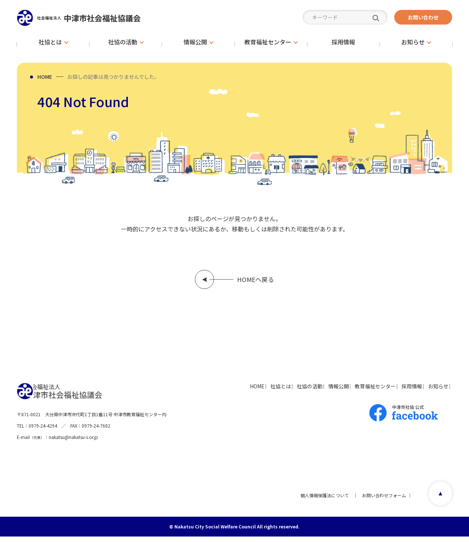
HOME (44, 76)
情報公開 (303, 391)
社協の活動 (265, 391)
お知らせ (431, 391)
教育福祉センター (349, 391)
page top (438, 500)
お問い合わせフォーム (381, 500)
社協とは (226, 391)
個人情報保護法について (322, 500)
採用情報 (395, 391)
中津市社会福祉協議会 (102, 18)
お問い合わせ (423, 17)
